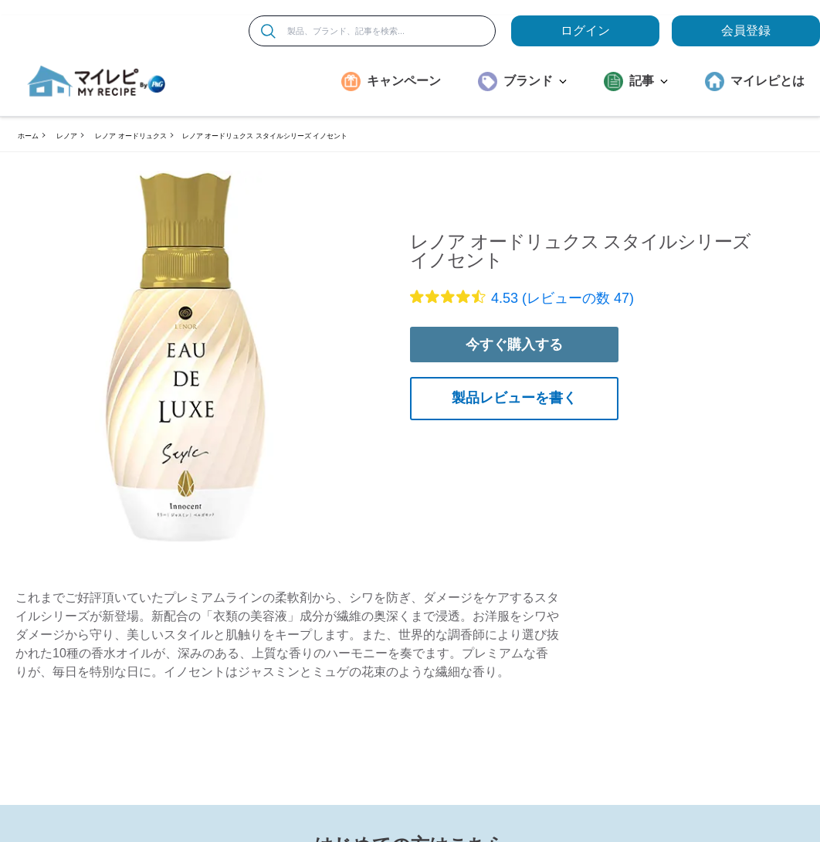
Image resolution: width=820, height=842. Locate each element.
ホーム (28, 136)
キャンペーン (404, 80)
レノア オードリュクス (131, 136)
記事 (648, 80)
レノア (66, 136)
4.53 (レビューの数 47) (562, 298)
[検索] (268, 31)
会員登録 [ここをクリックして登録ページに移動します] (746, 30)
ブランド (535, 80)
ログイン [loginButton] (585, 30)
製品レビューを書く (514, 398)
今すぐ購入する (514, 344)
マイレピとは (767, 80)
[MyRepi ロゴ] (96, 81)
